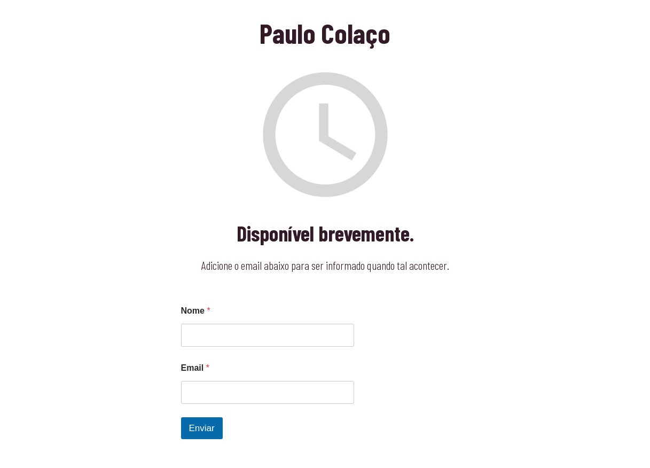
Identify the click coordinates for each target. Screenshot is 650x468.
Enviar (202, 428)
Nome (195, 310)
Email (195, 367)
